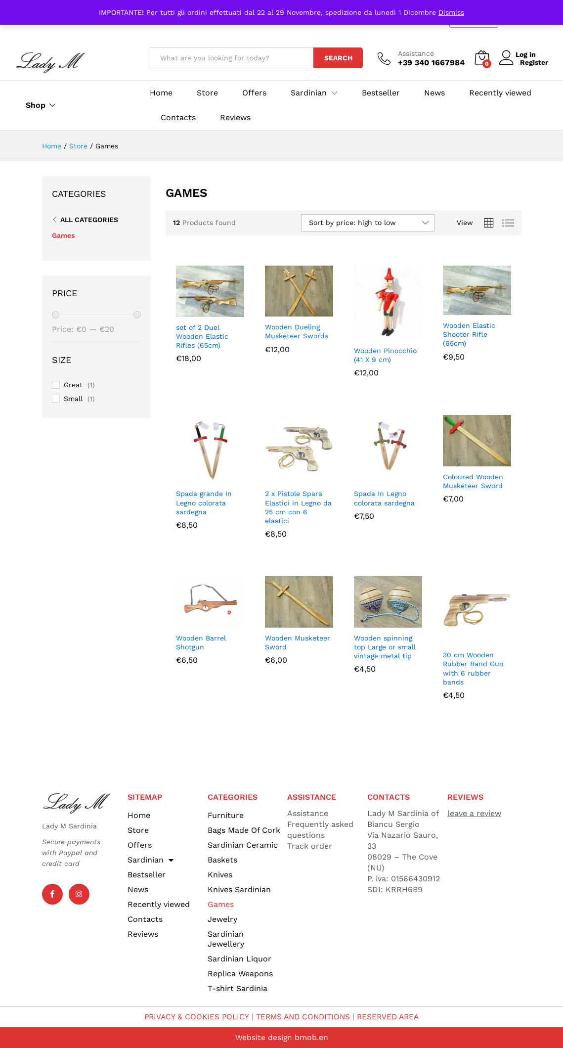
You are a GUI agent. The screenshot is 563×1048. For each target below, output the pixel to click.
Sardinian (150, 860)
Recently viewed (500, 93)
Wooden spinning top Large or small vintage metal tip (385, 647)
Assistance (416, 53)
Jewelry (222, 919)
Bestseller (381, 93)
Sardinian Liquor (239, 958)
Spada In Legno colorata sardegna (384, 498)
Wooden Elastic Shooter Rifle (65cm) (469, 334)
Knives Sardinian (239, 889)
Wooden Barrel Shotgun (201, 642)
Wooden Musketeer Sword (297, 642)
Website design (263, 1037)
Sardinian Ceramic (243, 845)
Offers (254, 93)
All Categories (89, 220)
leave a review (474, 813)
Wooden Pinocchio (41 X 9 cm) (385, 355)
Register (534, 62)
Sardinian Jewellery (226, 939)
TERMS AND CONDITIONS (303, 1016)
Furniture (226, 815)
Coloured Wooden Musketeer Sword (473, 481)
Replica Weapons (240, 973)
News (434, 93)
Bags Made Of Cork (244, 830)
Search (338, 58)
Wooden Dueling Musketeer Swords (296, 331)
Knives (220, 874)
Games (63, 235)
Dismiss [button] (451, 12)
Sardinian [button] (309, 93)
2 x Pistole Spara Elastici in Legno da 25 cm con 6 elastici (298, 507)
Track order (309, 846)
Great (73, 385)
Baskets (222, 860)
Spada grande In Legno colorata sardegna (204, 502)
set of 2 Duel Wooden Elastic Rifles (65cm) (202, 336)
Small (73, 399)
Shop (35, 105)
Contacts (178, 118)
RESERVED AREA (391, 1016)
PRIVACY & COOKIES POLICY (193, 1016)
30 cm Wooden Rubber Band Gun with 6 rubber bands (473, 668)
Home (161, 93)
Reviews (235, 118)
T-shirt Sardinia (237, 988)
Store (207, 93)
